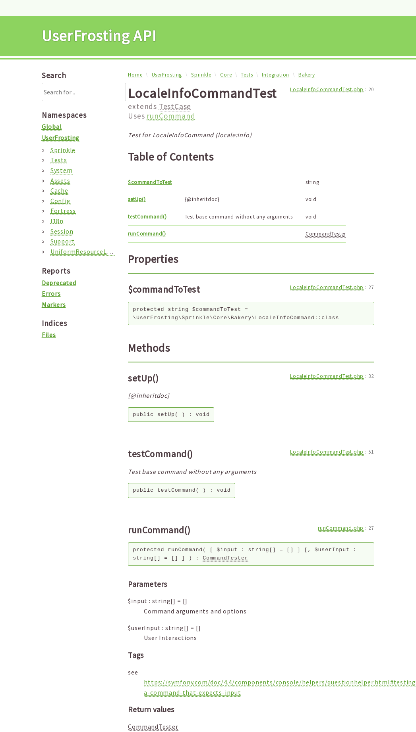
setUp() (137, 199)
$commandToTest (150, 182)
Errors (51, 293)
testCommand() (147, 216)
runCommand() (147, 233)
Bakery (306, 74)
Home (135, 74)
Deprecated (59, 283)
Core (226, 74)
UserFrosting (167, 74)
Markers (54, 305)
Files (49, 335)
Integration (275, 74)
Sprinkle (201, 74)
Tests (247, 74)
